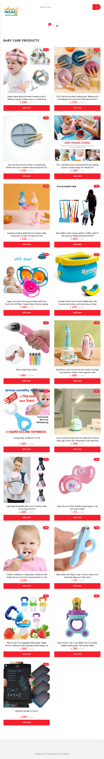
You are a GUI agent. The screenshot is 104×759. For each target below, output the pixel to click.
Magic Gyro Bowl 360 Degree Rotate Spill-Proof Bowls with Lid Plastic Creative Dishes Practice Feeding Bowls (26, 304)
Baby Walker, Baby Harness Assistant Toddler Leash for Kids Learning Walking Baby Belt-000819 (77, 234)
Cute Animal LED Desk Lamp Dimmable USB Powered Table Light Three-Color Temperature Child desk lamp (77, 439)
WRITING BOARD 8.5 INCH (26, 711)
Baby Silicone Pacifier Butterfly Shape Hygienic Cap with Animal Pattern (77, 507)
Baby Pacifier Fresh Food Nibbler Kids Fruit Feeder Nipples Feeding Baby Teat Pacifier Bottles (77, 644)
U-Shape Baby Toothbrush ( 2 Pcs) (26, 438)
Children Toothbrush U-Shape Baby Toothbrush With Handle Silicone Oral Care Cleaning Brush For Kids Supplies (26, 577)
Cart (49, 25)
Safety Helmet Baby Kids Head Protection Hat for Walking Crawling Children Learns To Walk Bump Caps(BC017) (26, 99)
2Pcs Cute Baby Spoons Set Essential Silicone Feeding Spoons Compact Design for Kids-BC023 (77, 166)
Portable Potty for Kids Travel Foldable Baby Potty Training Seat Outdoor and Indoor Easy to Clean (77, 302)
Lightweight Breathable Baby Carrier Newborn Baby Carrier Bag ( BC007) (26, 507)
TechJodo (65, 753)
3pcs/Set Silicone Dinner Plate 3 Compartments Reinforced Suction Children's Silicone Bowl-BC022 (26, 166)
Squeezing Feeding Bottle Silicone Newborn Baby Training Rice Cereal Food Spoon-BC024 (26, 234)
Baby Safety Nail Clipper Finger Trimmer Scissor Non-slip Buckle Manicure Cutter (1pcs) (77, 576)
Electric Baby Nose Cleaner (26, 369)
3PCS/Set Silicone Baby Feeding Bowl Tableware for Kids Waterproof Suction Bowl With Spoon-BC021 (77, 98)
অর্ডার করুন (26, 108)
